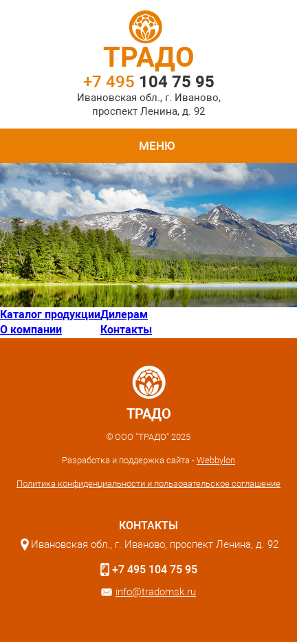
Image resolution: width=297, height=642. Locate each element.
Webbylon (216, 460)
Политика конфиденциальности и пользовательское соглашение (148, 483)
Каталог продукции (50, 314)
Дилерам (124, 314)
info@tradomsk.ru (156, 592)
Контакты (126, 329)
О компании (31, 329)
